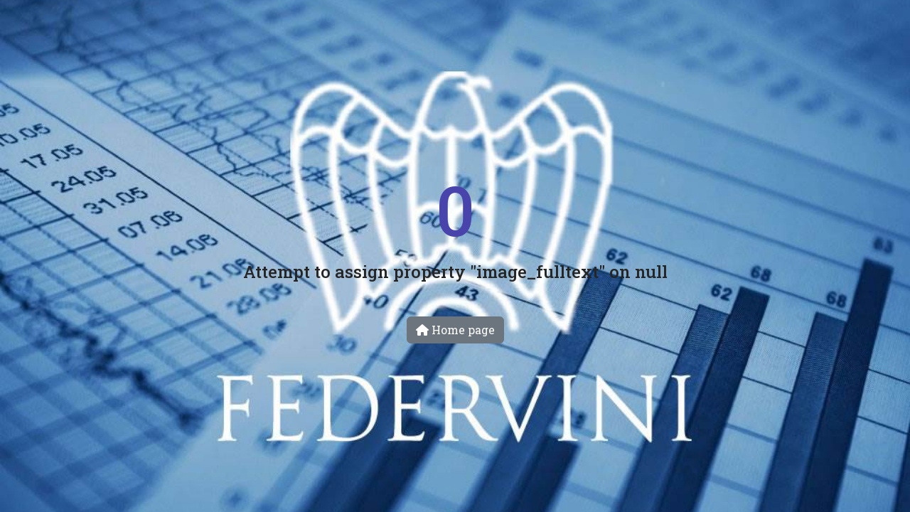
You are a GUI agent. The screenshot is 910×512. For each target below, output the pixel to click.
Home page (455, 329)
